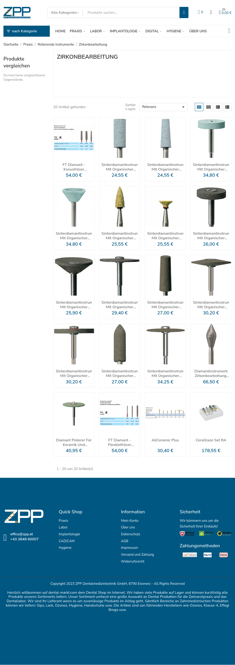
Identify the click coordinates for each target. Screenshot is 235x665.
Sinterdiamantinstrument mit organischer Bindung (119, 167)
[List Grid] (218, 107)
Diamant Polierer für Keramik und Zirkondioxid (74, 442)
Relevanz (164, 107)
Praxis (63, 520)
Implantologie (69, 534)
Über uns (128, 527)
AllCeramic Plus (165, 440)
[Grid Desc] (208, 107)
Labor (63, 527)
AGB (124, 541)
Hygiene (65, 548)
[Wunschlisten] (200, 12)
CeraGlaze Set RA (211, 440)
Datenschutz (130, 534)
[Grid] (199, 107)
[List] (227, 107)
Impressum (129, 548)
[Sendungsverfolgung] (229, 31)
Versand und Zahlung (137, 554)
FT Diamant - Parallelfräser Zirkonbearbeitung (119, 442)
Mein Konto (129, 520)
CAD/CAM (67, 541)
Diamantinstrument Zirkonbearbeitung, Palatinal (211, 373)
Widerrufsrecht (132, 561)
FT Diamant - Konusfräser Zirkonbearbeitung (74, 167)
